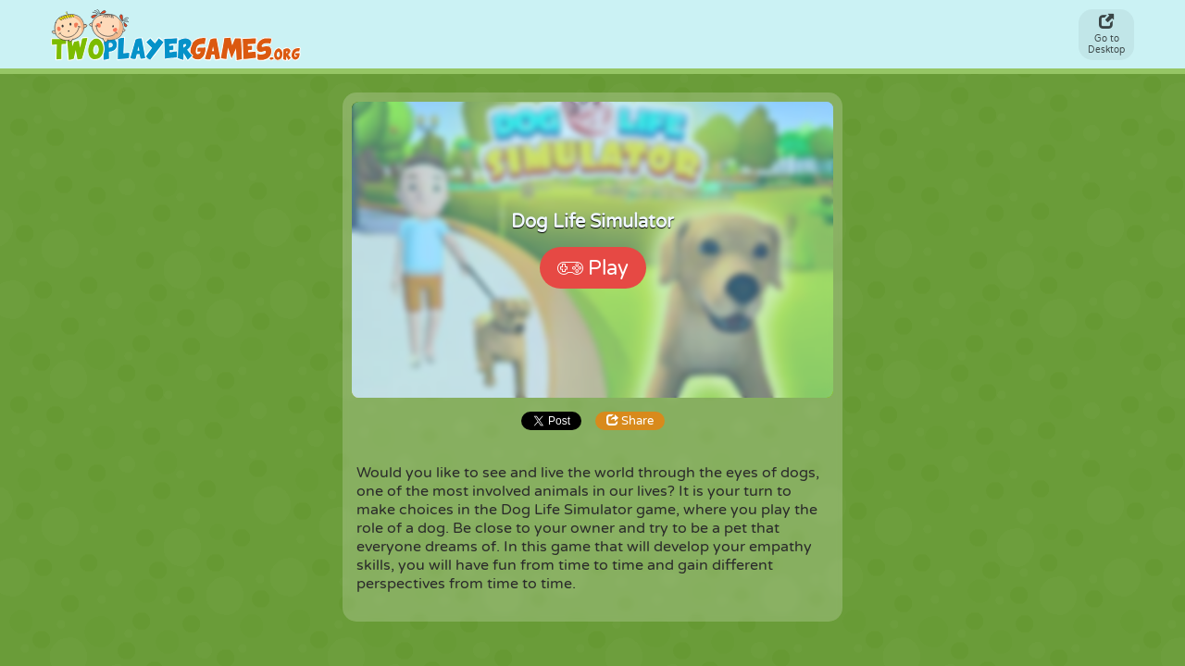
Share (630, 420)
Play (593, 268)
